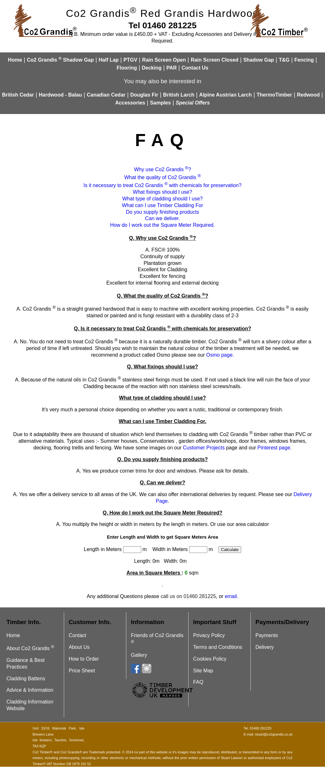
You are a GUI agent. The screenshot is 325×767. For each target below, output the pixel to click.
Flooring (127, 68)
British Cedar (18, 95)
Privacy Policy (209, 635)
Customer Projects (204, 447)
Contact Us (195, 68)
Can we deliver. (162, 218)
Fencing (304, 60)
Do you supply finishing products (162, 212)
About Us (79, 647)
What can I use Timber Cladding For (162, 205)
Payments (266, 635)
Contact (77, 635)
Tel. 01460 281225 (257, 728)
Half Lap (109, 60)
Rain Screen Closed (214, 60)
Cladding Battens (25, 678)
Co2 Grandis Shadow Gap (60, 60)
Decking (152, 68)
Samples (160, 102)
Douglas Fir (144, 95)
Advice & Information (29, 690)
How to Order (84, 659)
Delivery (264, 647)
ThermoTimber (274, 95)
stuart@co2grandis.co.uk (274, 734)
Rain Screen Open (164, 60)
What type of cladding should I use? (162, 198)
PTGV (130, 60)
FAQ (198, 682)
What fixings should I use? (162, 192)
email (231, 596)
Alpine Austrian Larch (225, 95)
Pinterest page (273, 447)
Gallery (139, 655)
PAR (171, 68)
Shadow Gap (258, 60)
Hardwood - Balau (60, 95)
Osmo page (219, 355)
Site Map (203, 670)
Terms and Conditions (217, 647)
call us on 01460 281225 (188, 596)
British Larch (179, 95)
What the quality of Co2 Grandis (162, 177)
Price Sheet (82, 670)
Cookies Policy (210, 659)
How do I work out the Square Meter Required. (162, 225)
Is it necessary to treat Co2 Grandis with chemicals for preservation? (162, 185)
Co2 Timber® (42, 752)
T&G (284, 60)
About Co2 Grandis (30, 648)
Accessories (130, 102)
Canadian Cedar (106, 95)
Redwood (308, 95)
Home (15, 60)
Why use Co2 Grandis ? (162, 169)
